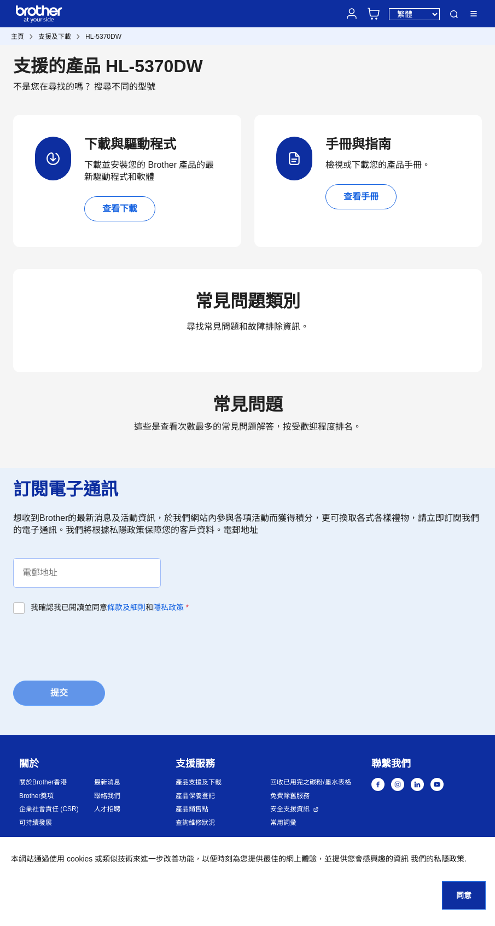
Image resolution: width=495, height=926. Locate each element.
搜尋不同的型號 (124, 86)
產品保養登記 (195, 796)
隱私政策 (168, 607)
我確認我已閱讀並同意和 (110, 607)
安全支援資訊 (290, 809)
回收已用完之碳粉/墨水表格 (310, 782)
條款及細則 (126, 607)
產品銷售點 (192, 809)
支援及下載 (54, 36)
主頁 (17, 36)
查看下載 (119, 208)
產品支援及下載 (199, 782)
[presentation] (96, 646)
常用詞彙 (283, 823)
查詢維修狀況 (195, 823)
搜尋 (454, 14)
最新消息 (107, 782)
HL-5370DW (103, 36)
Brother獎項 (36, 796)
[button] (468, 875)
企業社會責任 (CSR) (49, 809)
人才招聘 (107, 809)
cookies (79, 858)
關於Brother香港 (43, 782)
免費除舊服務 (290, 796)
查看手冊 (360, 196)
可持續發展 (35, 823)
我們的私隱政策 (437, 858)
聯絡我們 (107, 796)
